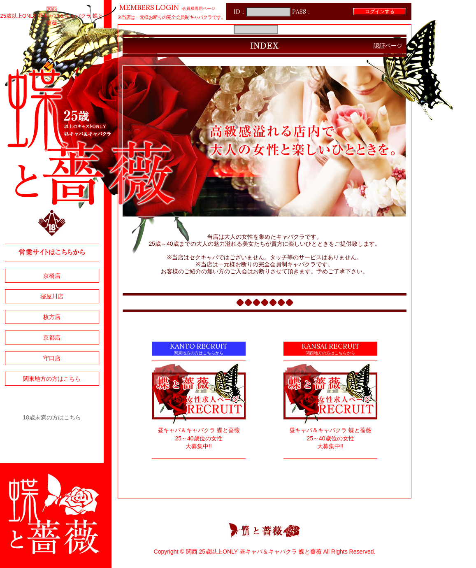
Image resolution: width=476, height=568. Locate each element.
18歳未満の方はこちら (52, 417)
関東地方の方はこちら (52, 378)
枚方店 (51, 317)
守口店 (51, 358)
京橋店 (51, 275)
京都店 (51, 337)
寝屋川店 (51, 296)
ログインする (380, 11)
